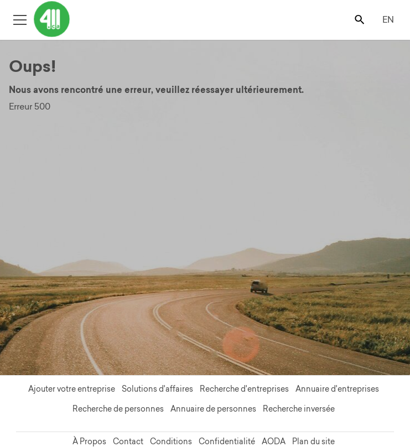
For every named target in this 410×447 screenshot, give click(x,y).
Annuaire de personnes (213, 409)
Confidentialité (227, 441)
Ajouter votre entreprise (71, 389)
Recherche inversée (299, 409)
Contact (128, 441)
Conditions (171, 441)
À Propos (89, 441)
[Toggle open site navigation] (19, 19)
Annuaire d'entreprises (337, 389)
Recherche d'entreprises (244, 389)
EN (388, 19)
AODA (274, 441)
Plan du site (313, 441)
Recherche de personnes (118, 409)
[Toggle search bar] (360, 19)
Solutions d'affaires (157, 389)
